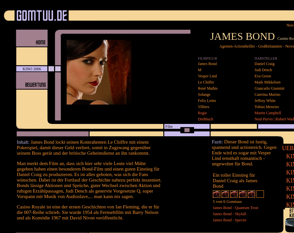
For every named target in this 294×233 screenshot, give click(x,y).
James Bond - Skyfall (229, 214)
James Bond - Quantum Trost (235, 207)
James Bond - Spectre (229, 220)
